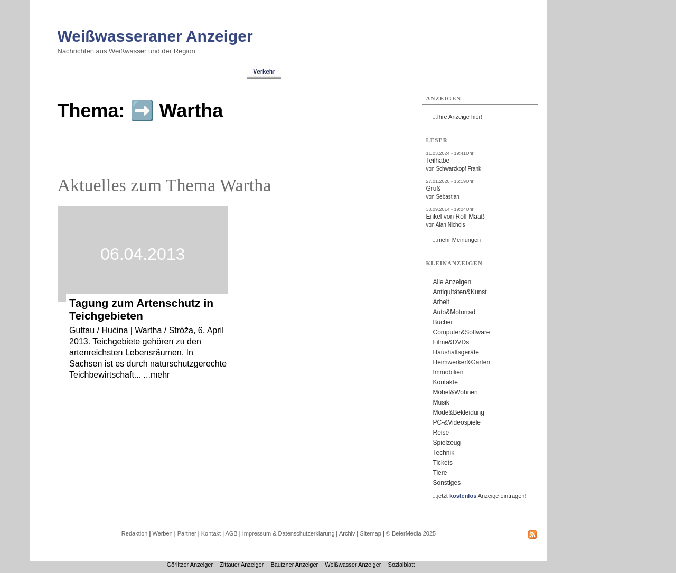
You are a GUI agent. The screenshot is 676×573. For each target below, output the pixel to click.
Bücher (443, 322)
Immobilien (448, 372)
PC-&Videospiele (457, 422)
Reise (441, 432)
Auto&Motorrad (454, 312)
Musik (441, 402)
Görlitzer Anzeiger (190, 564)
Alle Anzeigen (452, 282)
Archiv (347, 533)
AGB (231, 533)
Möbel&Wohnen (455, 392)
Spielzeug (447, 442)
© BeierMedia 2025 (411, 533)
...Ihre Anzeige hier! (458, 116)
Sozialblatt (401, 564)
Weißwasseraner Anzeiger (155, 36)
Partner (186, 533)
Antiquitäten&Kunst (460, 292)
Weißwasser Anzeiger (353, 564)
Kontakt (211, 533)
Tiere (440, 472)
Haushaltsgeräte (456, 352)
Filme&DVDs (451, 342)
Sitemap (370, 533)
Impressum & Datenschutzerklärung (288, 533)
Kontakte (445, 382)
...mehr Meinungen (457, 239)
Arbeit (441, 302)
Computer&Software (461, 332)
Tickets (443, 462)
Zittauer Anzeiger (242, 564)
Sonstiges (447, 482)
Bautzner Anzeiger (294, 564)
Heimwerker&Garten (462, 362)
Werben (162, 533)
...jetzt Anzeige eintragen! (480, 496)
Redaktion (134, 533)
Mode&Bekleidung (458, 412)
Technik (444, 452)
